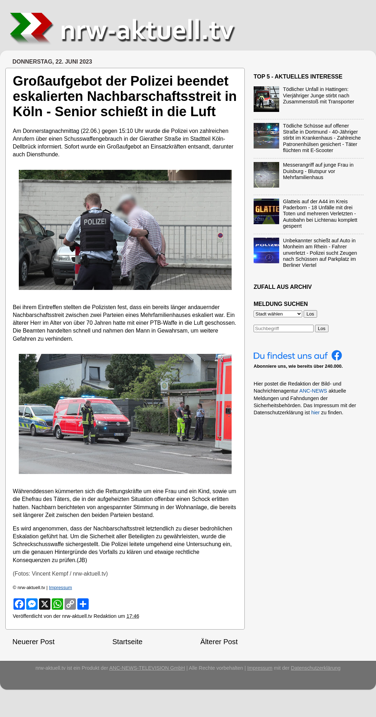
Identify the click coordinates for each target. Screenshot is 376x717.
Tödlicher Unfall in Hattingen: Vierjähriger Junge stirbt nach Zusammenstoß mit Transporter (318, 95)
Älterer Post (219, 642)
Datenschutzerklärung (316, 668)
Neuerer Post (33, 642)
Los (322, 328)
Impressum (60, 587)
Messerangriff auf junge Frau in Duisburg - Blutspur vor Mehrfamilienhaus (318, 171)
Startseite (127, 642)
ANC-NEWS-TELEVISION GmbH (147, 668)
